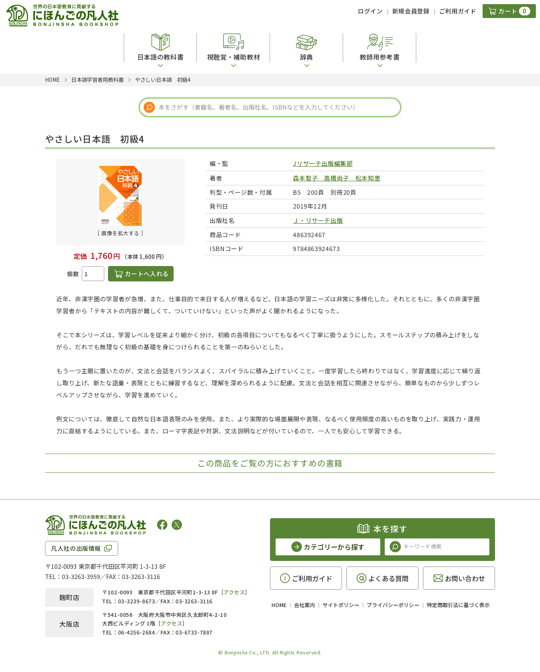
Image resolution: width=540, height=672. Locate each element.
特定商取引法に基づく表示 (458, 605)
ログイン (370, 10)
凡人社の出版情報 (76, 548)
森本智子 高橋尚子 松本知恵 (336, 177)
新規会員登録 (411, 10)
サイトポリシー (340, 605)
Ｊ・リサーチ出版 (318, 220)
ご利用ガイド (458, 10)
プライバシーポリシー (393, 605)
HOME (279, 605)
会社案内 (304, 605)
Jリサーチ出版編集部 (322, 163)
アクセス (234, 592)
